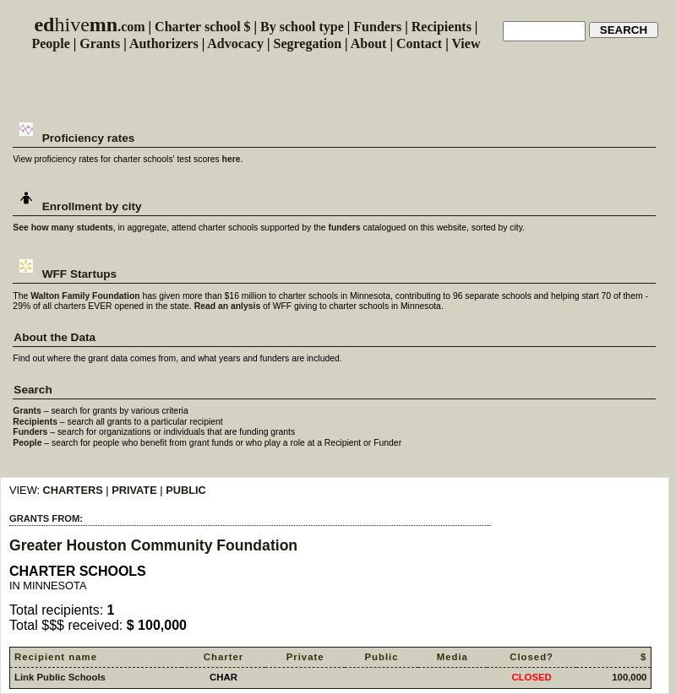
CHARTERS (73, 490)
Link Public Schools (60, 677)
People (50, 43)
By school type (302, 26)
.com (89, 26)
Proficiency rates (74, 138)
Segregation (308, 43)
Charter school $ (202, 26)
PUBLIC (186, 490)
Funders (377, 26)
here (231, 159)
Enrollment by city (77, 206)
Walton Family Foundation (85, 296)
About (369, 43)
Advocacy (235, 43)
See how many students (62, 227)
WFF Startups (65, 274)
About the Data (54, 337)
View (465, 43)
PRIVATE (134, 490)
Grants (99, 43)
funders (344, 227)
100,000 (629, 677)
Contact (419, 43)
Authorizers (164, 43)
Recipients (442, 26)
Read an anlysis (227, 306)
